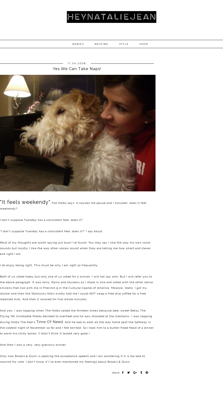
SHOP (143, 44)
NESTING (102, 44)
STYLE (124, 44)
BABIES (78, 44)
